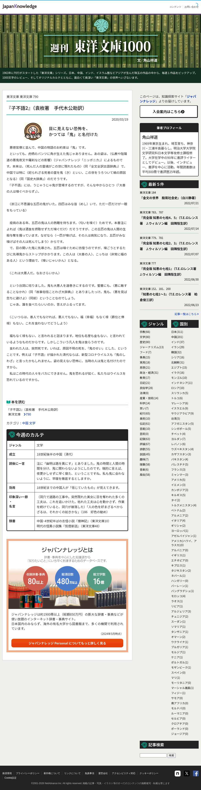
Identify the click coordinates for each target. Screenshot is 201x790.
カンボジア (179, 490)
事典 (145, 357)
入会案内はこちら (169, 111)
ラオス (177, 601)
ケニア (177, 657)
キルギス (178, 495)
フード (145, 352)
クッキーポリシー (149, 773)
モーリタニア (181, 683)
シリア (177, 357)
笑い (144, 408)
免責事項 (89, 773)
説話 (145, 454)
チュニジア (179, 616)
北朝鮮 (177, 362)
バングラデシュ (182, 591)
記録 (145, 439)
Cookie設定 (10, 777)
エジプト (179, 367)
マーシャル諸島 (182, 688)
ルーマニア (179, 713)
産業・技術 (149, 398)
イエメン (178, 485)
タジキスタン (181, 570)
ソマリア (178, 627)
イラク (177, 372)
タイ (175, 500)
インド (177, 342)
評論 (145, 444)
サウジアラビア (182, 413)
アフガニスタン (182, 424)
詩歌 (145, 449)
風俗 (145, 475)
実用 (145, 362)
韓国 (176, 352)
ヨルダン (178, 439)
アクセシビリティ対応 (123, 773)
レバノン (178, 444)
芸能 (145, 429)
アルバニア (179, 550)
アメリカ (178, 480)
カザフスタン (181, 454)
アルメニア (179, 515)
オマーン (178, 637)
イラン (177, 347)
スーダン (178, 621)
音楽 (144, 469)
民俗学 (146, 388)
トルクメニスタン (183, 505)
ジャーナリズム (152, 347)
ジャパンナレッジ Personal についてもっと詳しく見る (67, 643)
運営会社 (103, 773)
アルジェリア (181, 611)
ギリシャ (178, 526)
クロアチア (179, 723)
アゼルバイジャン (183, 536)
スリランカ (179, 393)
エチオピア (179, 560)
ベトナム (178, 510)
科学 (145, 403)
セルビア (178, 718)
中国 (25, 423)
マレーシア (179, 403)
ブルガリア (179, 647)
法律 (144, 393)
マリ (175, 678)
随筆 (145, 464)
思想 (145, 367)
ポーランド (179, 729)
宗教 (145, 332)
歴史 (145, 342)
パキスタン (179, 459)
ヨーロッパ (179, 531)
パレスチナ (179, 464)
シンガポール (181, 429)
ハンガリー (179, 581)
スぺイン (178, 672)
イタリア (178, 520)
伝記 (145, 424)
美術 (145, 418)
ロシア (177, 388)
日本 (177, 332)
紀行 (145, 413)
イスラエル (179, 408)
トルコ (177, 398)
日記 (145, 383)
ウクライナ (179, 642)
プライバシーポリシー (27, 773)
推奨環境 (7, 773)
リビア (177, 606)
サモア (177, 698)
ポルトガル (179, 662)
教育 (145, 378)
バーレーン (179, 586)
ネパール (178, 576)
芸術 (144, 434)
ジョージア (179, 734)
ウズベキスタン (182, 449)
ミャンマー (179, 475)
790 (28, 414)
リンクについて (72, 773)
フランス (178, 469)
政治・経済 (149, 372)
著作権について (52, 773)
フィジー (178, 693)
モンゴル (179, 378)
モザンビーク (181, 667)
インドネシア (182, 383)
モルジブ (178, 652)
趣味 (144, 459)
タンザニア (179, 632)
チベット (178, 434)
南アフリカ (179, 703)
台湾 (175, 418)
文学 (32, 423)
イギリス (178, 555)
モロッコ (178, 596)
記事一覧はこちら (187, 314)
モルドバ (178, 708)
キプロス (178, 565)
